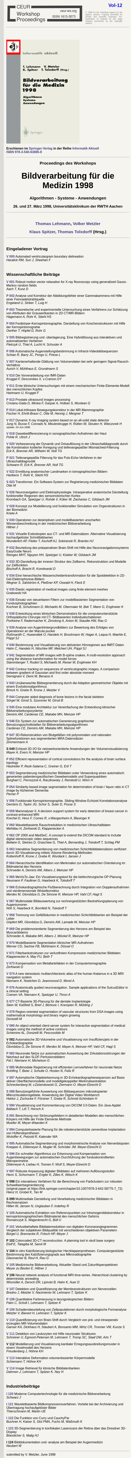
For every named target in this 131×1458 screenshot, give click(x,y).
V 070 (10, 942)
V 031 (10, 534)
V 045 (10, 707)
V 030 (10, 520)
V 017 (10, 420)
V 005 (10, 337)
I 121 (9, 1404)
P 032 (10, 547)
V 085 (10, 1067)
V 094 (10, 1129)
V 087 (10, 1077)
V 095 (10, 1143)
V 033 (10, 561)
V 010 (10, 375)
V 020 (10, 444)
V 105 (10, 1264)
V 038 (10, 613)
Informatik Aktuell (85, 148)
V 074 (10, 973)
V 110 (10, 1320)
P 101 (10, 1226)
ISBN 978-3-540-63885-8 (24, 152)
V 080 (10, 1025)
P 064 (10, 863)
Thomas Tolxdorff (74, 231)
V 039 (10, 627)
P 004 (10, 323)
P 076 (10, 987)
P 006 (10, 351)
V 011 (10, 385)
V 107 (10, 1289)
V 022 (10, 471)
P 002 (10, 295)
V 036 (10, 599)
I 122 (9, 1418)
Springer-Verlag (40, 148)
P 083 (10, 1053)
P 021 (10, 457)
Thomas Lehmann (53, 223)
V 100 (10, 1213)
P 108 (10, 1299)
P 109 (10, 1309)
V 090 (10, 1105)
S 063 (10, 849)
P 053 (10, 773)
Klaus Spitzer (42, 231)
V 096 (10, 1153)
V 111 (10, 1333)
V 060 (10, 825)
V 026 (10, 492)
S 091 (10, 1115)
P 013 (10, 399)
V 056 (10, 800)
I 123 (9, 1428)
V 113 (10, 1358)
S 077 (10, 1001)
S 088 (10, 1091)
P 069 (10, 929)
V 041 (10, 655)
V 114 (10, 1368)
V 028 (10, 506)
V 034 (10, 575)
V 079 (10, 1011)
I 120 (9, 1394)
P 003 (10, 309)
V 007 (10, 361)
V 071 (10, 953)
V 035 (10, 589)
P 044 (10, 697)
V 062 (10, 835)
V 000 (10, 256)
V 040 (10, 645)
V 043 (10, 683)
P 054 (10, 787)
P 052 (10, 759)
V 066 (10, 887)
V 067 (10, 901)
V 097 (10, 1171)
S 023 (10, 482)
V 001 (10, 282)
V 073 (10, 963)
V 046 (10, 721)
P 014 (10, 410)
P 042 (10, 669)
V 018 (10, 433)
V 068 (10, 915)
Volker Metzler (86, 223)
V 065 (10, 877)
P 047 (10, 735)
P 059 (10, 811)
